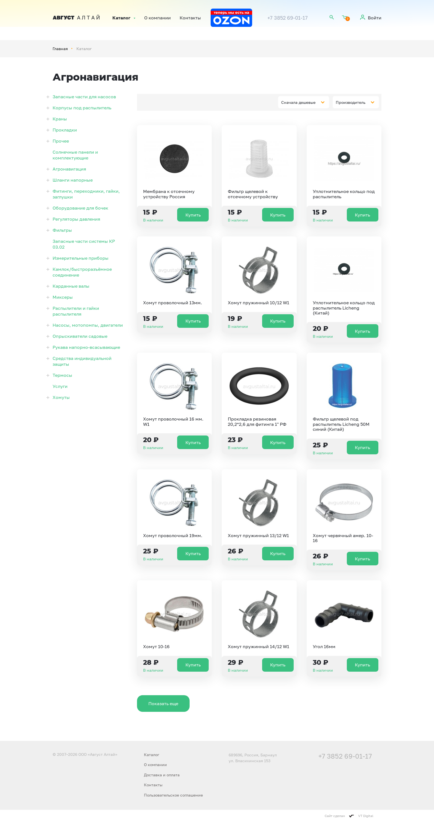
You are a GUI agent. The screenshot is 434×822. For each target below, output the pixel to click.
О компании (157, 17)
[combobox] (303, 102)
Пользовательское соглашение (173, 795)
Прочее (61, 141)
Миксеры (63, 297)
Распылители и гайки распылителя (76, 311)
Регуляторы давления (76, 219)
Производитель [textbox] (350, 102)
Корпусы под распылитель (82, 107)
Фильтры (62, 230)
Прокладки (65, 130)
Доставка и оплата (162, 774)
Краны (60, 119)
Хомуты (61, 397)
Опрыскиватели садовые (80, 336)
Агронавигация (69, 169)
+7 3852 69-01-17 (287, 18)
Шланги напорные (73, 180)
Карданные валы (71, 286)
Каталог (121, 17)
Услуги (60, 386)
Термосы (62, 375)
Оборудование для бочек (80, 208)
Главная (60, 48)
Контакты (190, 17)
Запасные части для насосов (84, 96)
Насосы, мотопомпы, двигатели (88, 325)
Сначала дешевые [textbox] (298, 102)
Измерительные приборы (80, 258)
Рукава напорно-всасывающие (86, 347)
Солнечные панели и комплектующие (75, 155)
